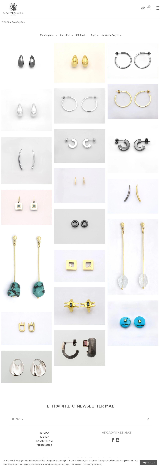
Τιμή (94, 35)
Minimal (82, 35)
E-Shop (44, 437)
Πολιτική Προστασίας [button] (92, 464)
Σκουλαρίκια (48, 35)
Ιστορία (44, 433)
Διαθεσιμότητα (111, 35)
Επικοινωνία (44, 445)
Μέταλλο (66, 35)
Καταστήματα (44, 441)
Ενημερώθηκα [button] (149, 463)
